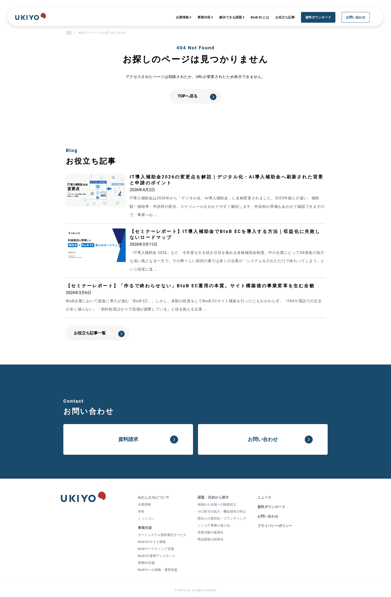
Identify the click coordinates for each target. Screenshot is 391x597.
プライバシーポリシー (274, 526)
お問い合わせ (263, 439)
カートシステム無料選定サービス (162, 535)
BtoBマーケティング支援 (156, 549)
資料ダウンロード (271, 507)
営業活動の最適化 (210, 532)
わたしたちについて (153, 497)
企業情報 (144, 504)
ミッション (146, 518)
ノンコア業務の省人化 (213, 525)
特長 (141, 511)
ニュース (264, 497)
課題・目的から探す (213, 497)
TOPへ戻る (187, 96)
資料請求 (128, 439)
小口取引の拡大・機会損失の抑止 (221, 511)
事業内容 (145, 528)
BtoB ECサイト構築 (152, 542)
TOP (69, 32)
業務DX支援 (146, 563)
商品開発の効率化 (210, 539)
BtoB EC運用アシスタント (157, 556)
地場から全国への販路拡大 (216, 504)
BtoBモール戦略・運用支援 (157, 570)
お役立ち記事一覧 (90, 333)
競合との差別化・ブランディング (221, 518)
